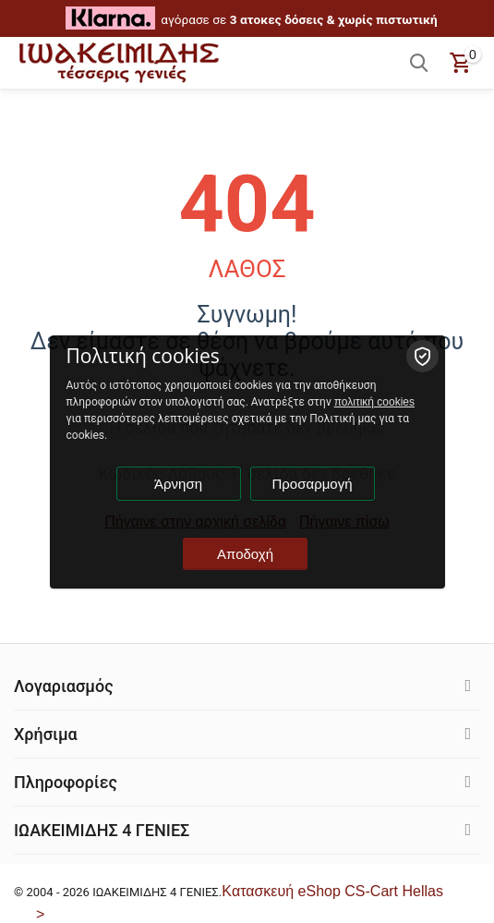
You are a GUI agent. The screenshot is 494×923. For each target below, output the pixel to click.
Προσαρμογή (312, 484)
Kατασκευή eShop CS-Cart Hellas (332, 891)
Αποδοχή (245, 554)
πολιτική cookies (374, 401)
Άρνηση (178, 484)
